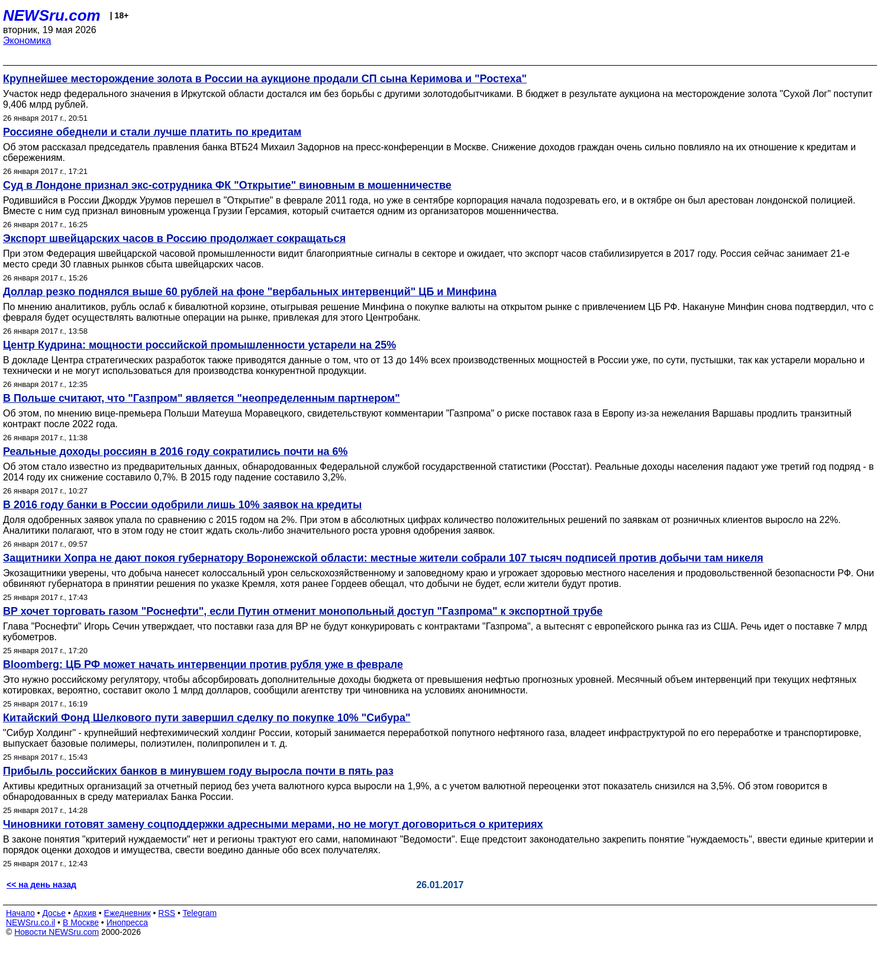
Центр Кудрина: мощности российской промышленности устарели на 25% (199, 345)
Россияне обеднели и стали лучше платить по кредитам (152, 132)
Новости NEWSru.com (56, 932)
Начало (20, 913)
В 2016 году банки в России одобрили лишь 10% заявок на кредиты (182, 505)
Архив (84, 913)
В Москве (81, 922)
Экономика (27, 41)
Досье (54, 913)
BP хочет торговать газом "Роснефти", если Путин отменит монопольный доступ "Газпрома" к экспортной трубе (302, 611)
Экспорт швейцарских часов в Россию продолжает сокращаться (174, 238)
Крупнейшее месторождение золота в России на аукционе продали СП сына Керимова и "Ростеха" (265, 79)
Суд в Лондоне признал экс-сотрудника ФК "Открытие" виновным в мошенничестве (227, 185)
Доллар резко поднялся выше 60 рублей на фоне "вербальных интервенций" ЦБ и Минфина (250, 292)
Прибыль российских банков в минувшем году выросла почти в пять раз (198, 771)
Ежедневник (127, 913)
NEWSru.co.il (30, 922)
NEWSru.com (52, 15)
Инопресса (128, 922)
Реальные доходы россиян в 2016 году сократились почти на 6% (175, 451)
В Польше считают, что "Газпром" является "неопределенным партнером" (201, 398)
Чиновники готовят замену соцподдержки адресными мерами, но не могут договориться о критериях (273, 824)
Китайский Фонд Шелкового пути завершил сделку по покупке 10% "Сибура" (207, 718)
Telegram (200, 913)
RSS (166, 913)
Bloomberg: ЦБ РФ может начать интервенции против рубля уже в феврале (203, 664)
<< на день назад (41, 884)
